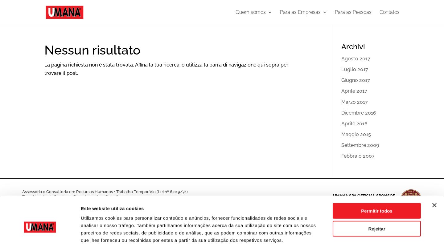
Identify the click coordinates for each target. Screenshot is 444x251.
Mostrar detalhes (338, 238)
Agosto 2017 (355, 59)
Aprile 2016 (354, 124)
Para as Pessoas (353, 12)
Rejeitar (376, 202)
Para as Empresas (300, 12)
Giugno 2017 (355, 80)
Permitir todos (377, 184)
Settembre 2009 (360, 145)
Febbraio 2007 (358, 156)
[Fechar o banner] (434, 179)
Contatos (390, 12)
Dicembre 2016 (358, 113)
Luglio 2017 (354, 69)
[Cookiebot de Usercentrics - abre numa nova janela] (40, 239)
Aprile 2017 (354, 91)
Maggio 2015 (356, 134)
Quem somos (251, 12)
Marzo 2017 (354, 102)
